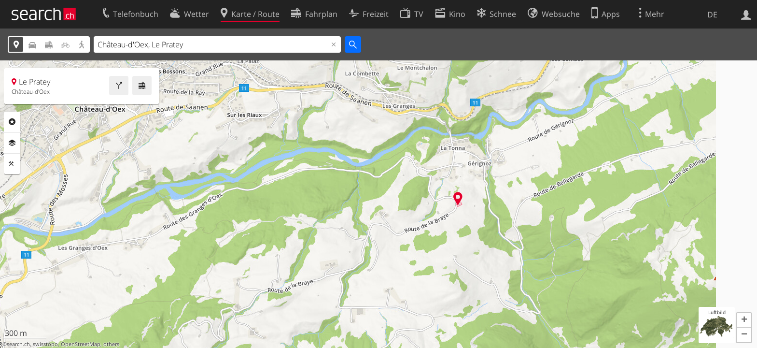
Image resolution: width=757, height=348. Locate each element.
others (111, 344)
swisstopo (45, 344)
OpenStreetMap (80, 344)
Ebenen (12, 143)
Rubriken (12, 122)
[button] (744, 320)
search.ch (18, 344)
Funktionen (12, 164)
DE (712, 14)
